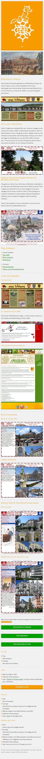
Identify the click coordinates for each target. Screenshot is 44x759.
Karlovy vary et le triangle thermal (13, 269)
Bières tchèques (8, 257)
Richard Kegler (18, 679)
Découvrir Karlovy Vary (22, 644)
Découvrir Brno (22, 636)
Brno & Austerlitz (8, 267)
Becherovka (6, 260)
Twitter (2, 755)
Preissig (9, 679)
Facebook (4, 755)
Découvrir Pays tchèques (22, 627)
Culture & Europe (6, 622)
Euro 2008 (6, 255)
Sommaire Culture (22, 687)
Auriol (8, 716)
